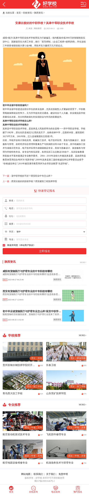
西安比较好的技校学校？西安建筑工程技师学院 (34, 181)
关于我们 (50, 474)
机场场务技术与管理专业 (59, 462)
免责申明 (63, 474)
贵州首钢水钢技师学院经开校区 (20, 365)
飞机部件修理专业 (56, 434)
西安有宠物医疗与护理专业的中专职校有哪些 (27, 291)
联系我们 (38, 474)
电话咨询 (55, 492)
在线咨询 (33, 492)
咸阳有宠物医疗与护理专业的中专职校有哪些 (27, 271)
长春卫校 (51, 365)
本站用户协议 (26, 245)
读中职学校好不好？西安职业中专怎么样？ (32, 176)
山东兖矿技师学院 (56, 393)
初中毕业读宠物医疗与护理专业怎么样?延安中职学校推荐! (35, 311)
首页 (18, 13)
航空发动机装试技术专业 (16, 434)
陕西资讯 (38, 13)
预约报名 (77, 492)
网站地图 (25, 474)
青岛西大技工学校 (13, 393)
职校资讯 (27, 13)
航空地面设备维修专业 (15, 462)
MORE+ (83, 262)
